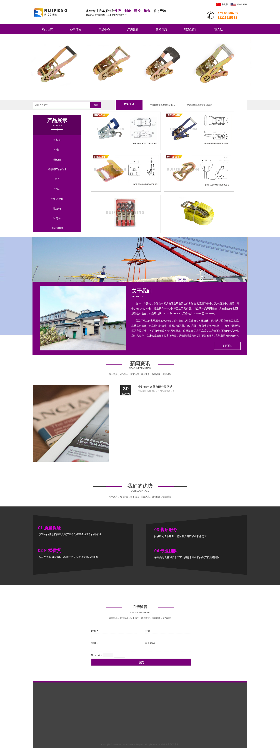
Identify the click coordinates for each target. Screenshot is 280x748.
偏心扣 (57, 159)
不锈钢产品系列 (57, 169)
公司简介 (75, 29)
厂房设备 (133, 29)
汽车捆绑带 (57, 228)
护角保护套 (57, 198)
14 (125, 230)
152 (199, 188)
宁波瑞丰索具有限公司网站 (163, 105)
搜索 (96, 105)
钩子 (56, 179)
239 (199, 146)
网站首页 (47, 29)
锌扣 (56, 149)
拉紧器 (57, 139)
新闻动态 (161, 29)
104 (126, 188)
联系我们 (190, 29)
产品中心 (104, 29)
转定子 (57, 218)
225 (126, 146)
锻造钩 (57, 208)
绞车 (56, 188)
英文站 (218, 29)
